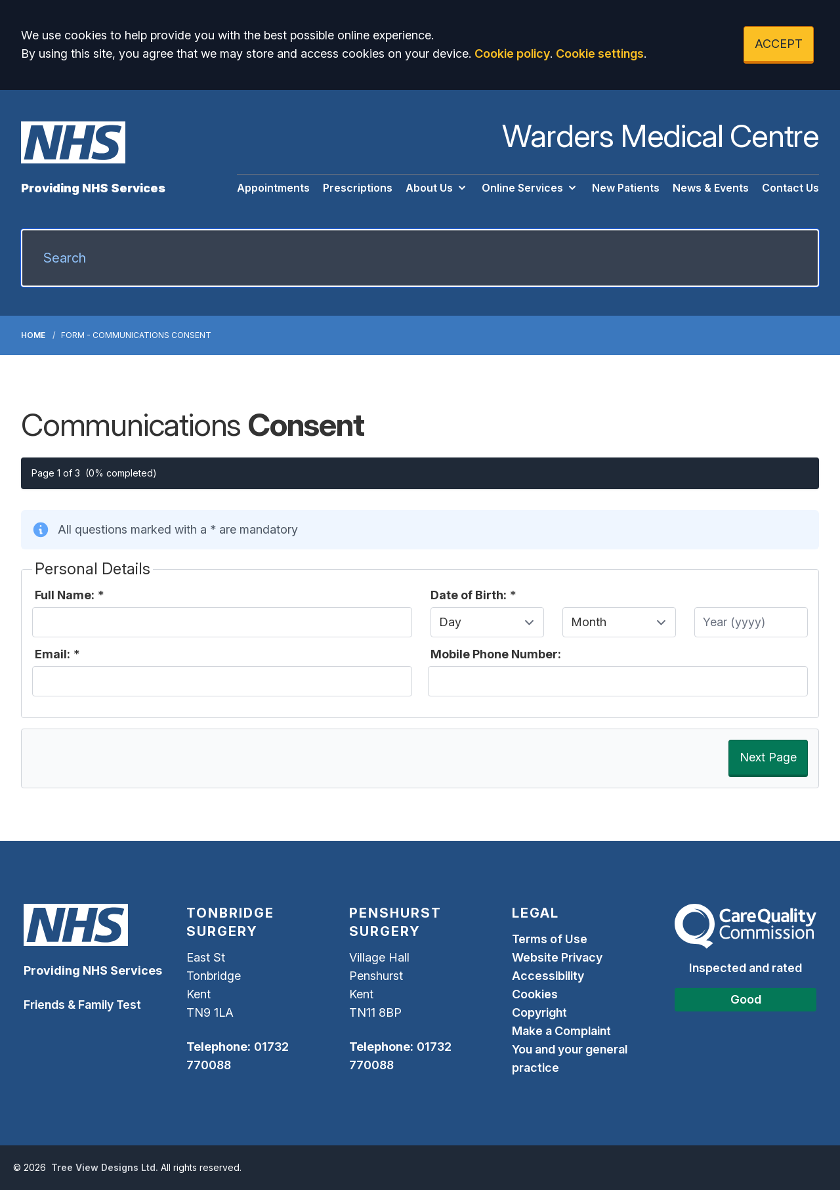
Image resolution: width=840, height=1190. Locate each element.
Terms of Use (549, 939)
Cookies (535, 994)
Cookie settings (600, 53)
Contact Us (790, 187)
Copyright (539, 1012)
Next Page (768, 757)
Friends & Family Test (82, 1004)
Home (33, 335)
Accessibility (548, 976)
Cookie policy (512, 53)
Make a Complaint (561, 1031)
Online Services (530, 187)
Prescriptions (357, 187)
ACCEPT (779, 44)
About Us (437, 187)
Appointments (273, 187)
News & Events (711, 187)
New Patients (626, 187)
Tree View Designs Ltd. (104, 1167)
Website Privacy (557, 957)
